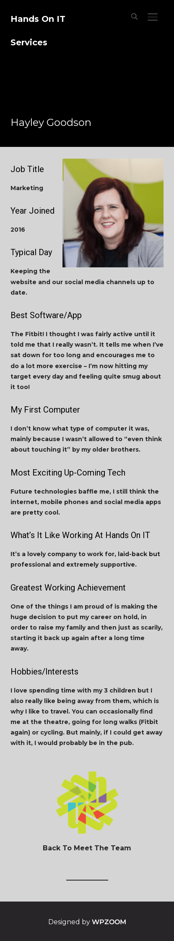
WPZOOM (109, 922)
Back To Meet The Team (87, 848)
